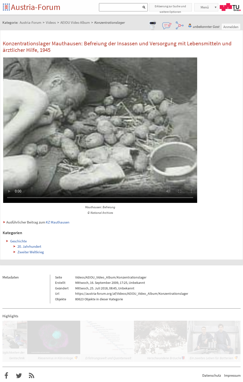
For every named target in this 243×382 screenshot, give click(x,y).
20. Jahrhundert (29, 246)
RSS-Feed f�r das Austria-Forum (31, 376)
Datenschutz (211, 375)
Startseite (6, 7)
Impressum (232, 375)
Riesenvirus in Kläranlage (55, 358)
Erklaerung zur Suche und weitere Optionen (170, 7)
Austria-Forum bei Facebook (6, 376)
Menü (205, 7)
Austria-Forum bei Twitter (19, 376)
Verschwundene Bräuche (164, 358)
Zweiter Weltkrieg (30, 252)
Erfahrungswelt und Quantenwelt (108, 358)
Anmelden (230, 26)
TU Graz (230, 7)
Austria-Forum (35, 7)
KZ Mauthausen (57, 222)
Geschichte (18, 241)
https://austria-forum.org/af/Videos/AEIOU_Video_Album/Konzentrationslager (131, 293)
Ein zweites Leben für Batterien (211, 358)
